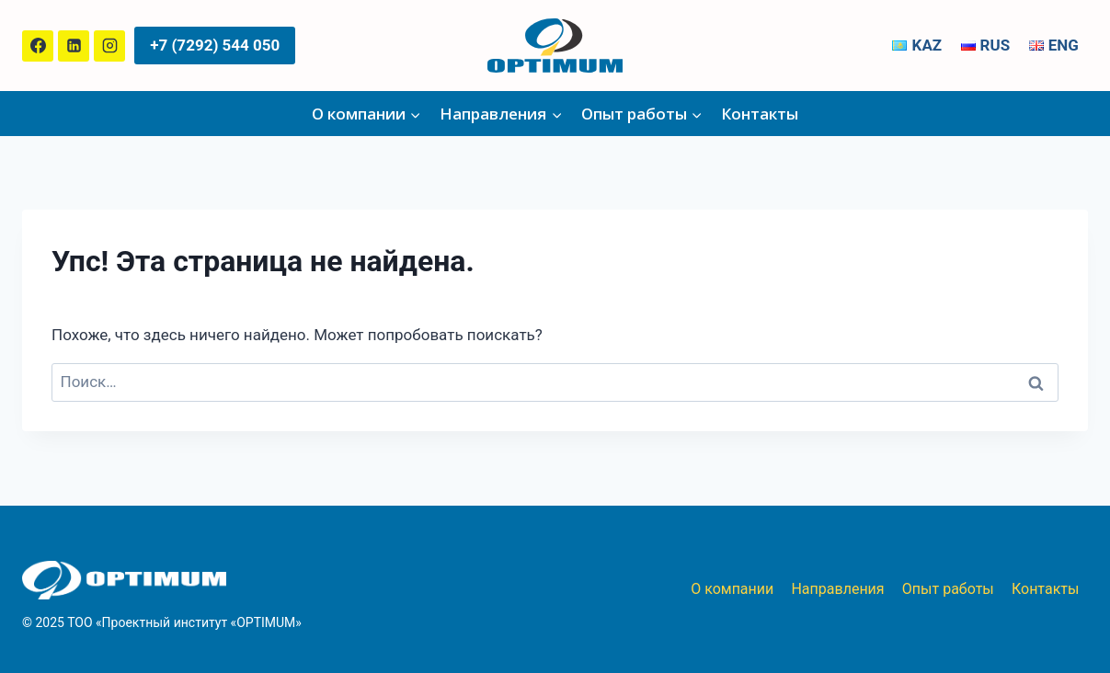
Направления (837, 589)
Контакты (759, 113)
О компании (732, 589)
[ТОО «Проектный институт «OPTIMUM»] (555, 45)
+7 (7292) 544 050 (215, 45)
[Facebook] (37, 46)
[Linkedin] (73, 46)
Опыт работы (948, 589)
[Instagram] (109, 46)
